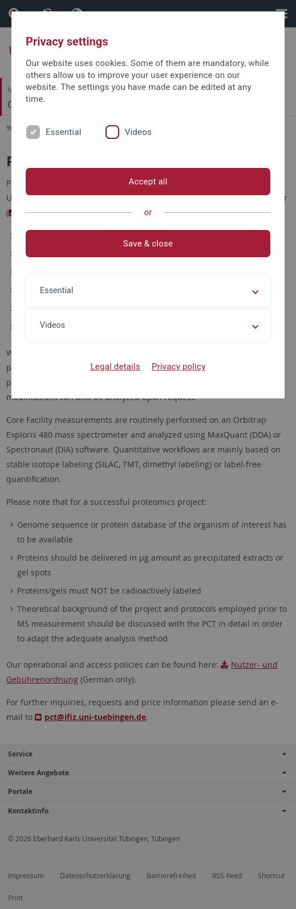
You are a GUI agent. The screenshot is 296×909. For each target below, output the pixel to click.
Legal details (115, 366)
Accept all (147, 181)
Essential (64, 132)
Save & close (148, 243)
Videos (138, 132)
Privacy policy (179, 366)
